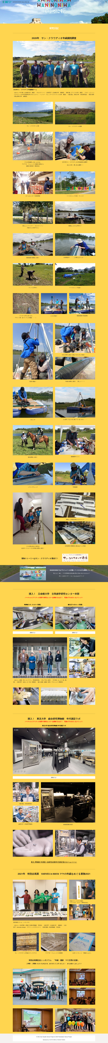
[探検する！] (33, 633)
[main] (54, 28)
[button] (106, 2)
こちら (76, 576)
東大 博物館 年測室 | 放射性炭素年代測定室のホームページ (54, 862)
